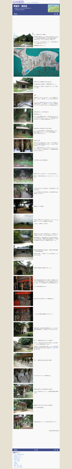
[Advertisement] (36, 24)
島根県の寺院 (17, 459)
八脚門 (15, 462)
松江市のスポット (18, 457)
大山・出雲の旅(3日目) (33, 2)
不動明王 (16, 463)
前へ (16, 14)
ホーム (25, 2)
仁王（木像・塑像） (18, 466)
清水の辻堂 (49, 102)
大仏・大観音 (17, 460)
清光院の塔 (54, 347)
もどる (36, 450)
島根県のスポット (18, 456)
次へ (55, 14)
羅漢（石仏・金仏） (18, 465)
